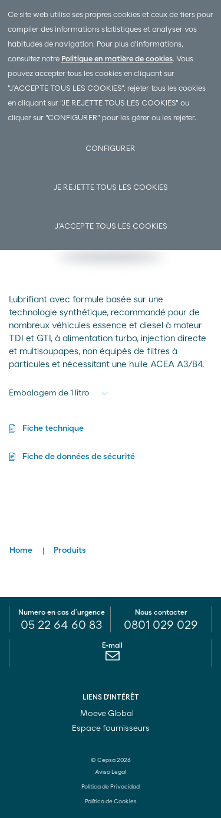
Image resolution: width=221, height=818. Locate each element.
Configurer (110, 149)
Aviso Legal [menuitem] (110, 772)
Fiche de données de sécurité (78, 457)
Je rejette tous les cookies (110, 188)
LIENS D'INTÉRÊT (111, 697)
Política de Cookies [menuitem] (111, 801)
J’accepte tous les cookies (110, 226)
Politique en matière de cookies (117, 59)
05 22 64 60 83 (61, 625)
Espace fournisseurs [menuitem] (111, 728)
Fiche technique (53, 428)
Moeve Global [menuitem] (110, 714)
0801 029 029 (161, 625)
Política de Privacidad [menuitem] (110, 787)
